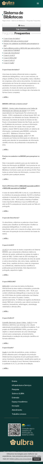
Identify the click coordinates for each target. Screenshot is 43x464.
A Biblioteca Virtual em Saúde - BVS (14, 136)
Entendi (36, 459)
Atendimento (17, 410)
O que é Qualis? (8, 63)
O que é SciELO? (9, 60)
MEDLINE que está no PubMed (14, 188)
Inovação (15, 406)
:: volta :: (5, 97)
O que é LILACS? (9, 55)
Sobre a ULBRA (18, 393)
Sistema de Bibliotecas (13, 14)
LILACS (5, 250)
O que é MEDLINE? (10, 58)
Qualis (4, 352)
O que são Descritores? (11, 53)
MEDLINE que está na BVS (29, 186)
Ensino (14, 381)
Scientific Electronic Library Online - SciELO (17, 323)
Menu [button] (21, 25)
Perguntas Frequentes (33, 21)
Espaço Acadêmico (20, 402)
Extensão (15, 397)
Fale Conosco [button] (21, 29)
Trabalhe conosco (19, 414)
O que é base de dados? (11, 38)
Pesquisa (15, 389)
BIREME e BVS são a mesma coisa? (15, 41)
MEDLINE (5, 286)
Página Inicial (6, 21)
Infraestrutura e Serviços (21, 385)
